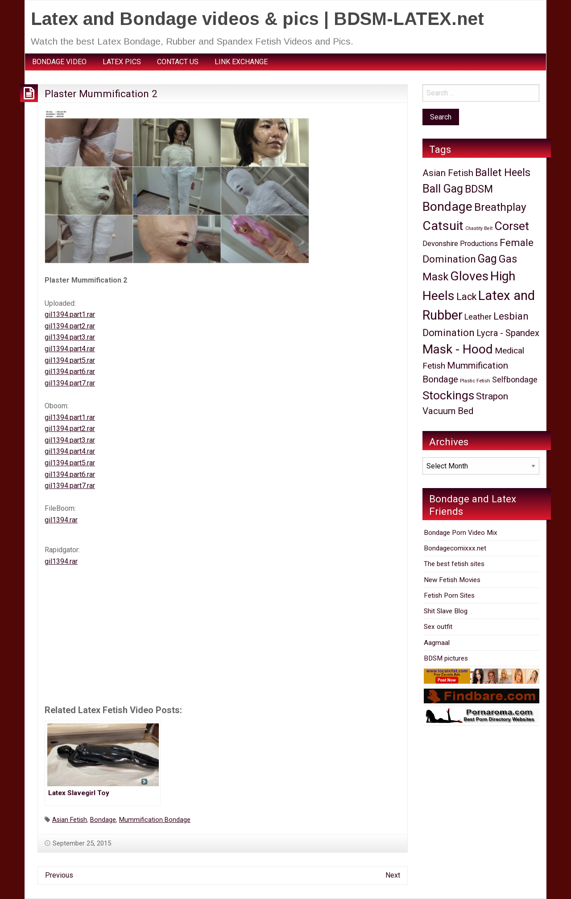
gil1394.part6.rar (70, 371)
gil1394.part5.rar (70, 360)
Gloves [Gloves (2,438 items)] (469, 276)
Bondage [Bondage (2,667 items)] (447, 206)
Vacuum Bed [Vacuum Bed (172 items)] (447, 411)
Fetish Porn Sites (449, 595)
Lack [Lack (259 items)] (466, 296)
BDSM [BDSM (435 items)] (479, 189)
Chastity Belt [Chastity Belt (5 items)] (478, 228)
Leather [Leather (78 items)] (478, 316)
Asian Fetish (69, 820)
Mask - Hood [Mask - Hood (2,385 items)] (457, 349)
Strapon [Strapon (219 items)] (492, 396)
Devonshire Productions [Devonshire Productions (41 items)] (460, 243)
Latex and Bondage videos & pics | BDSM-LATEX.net (257, 19)
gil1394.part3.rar (70, 337)
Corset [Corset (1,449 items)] (511, 226)
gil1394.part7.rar (70, 383)
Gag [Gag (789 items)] (487, 258)
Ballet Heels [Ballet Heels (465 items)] (502, 172)
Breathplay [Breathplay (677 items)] (500, 207)
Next (392, 875)
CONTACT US (178, 61)
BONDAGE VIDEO (59, 61)
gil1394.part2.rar (70, 326)
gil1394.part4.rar (70, 349)
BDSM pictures (446, 658)
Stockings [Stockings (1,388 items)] (448, 395)
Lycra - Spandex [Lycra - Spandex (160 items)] (507, 333)
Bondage (103, 820)
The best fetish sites (454, 564)
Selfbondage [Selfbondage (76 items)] (515, 379)
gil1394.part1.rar (70, 314)
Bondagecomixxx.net (455, 548)
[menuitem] (59, 61)
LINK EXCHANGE (241, 61)
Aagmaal (437, 643)
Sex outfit (438, 627)
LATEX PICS (122, 61)
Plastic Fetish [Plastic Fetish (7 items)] (475, 381)
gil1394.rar (61, 520)
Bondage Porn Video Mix (460, 533)
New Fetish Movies (452, 580)
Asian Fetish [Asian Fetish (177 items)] (447, 173)
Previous (59, 875)
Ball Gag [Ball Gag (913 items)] (442, 188)
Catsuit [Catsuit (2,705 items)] (442, 225)
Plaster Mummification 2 (101, 93)
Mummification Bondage (154, 820)
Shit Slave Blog (446, 611)
